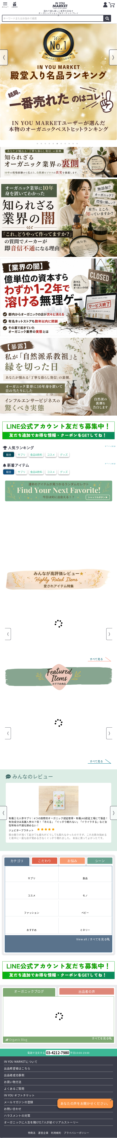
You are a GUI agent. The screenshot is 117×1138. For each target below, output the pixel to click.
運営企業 (43, 1132)
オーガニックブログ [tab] (29, 991)
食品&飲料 (36, 454)
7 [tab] (61, 143)
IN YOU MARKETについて (21, 1062)
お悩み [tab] (72, 860)
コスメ (51, 454)
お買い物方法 (12, 1082)
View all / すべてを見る (93, 939)
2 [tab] (41, 143)
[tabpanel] (58, 82)
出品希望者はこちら (17, 1068)
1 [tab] (37, 143)
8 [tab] (65, 143)
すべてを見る (102, 1038)
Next (113, 57)
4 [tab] (49, 143)
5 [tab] (53, 143)
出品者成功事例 (14, 1075)
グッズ (64, 454)
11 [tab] (77, 143)
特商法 (32, 1132)
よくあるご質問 (14, 1088)
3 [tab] (45, 143)
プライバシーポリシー (76, 1132)
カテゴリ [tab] (17, 860)
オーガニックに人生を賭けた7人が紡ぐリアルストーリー (41, 1122)
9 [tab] (69, 143)
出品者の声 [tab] (86, 991)
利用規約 (56, 1132)
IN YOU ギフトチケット (19, 1095)
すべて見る (110, 445)
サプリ (21, 454)
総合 (8, 454)
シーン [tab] (100, 860)
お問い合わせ (12, 1109)
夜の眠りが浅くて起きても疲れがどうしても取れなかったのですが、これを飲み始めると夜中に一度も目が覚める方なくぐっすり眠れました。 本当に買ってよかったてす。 (58, 836)
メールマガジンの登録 (18, 1102)
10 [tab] (73, 143)
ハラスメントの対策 (17, 1115)
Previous (4, 57)
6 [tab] (57, 143)
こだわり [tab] (44, 860)
